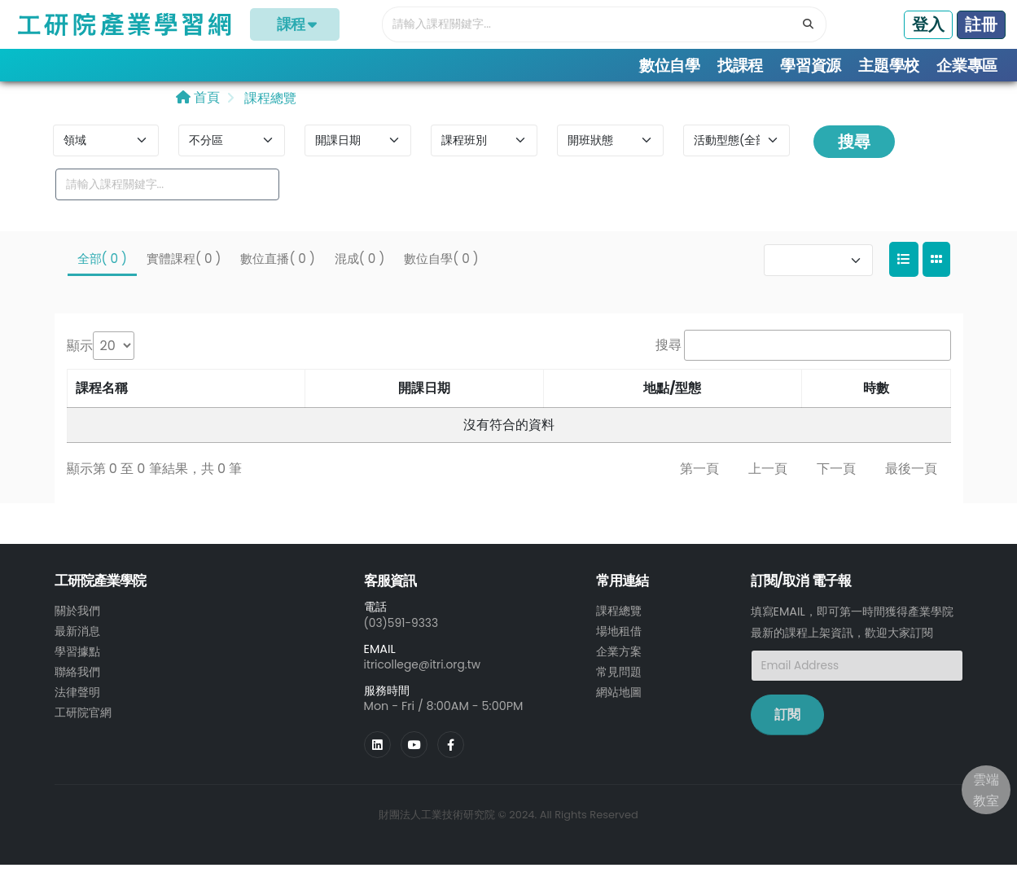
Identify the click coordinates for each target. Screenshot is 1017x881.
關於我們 (77, 628)
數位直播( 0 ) (277, 275)
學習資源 (810, 66)
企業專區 (966, 66)
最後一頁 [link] (911, 485)
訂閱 (787, 732)
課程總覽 (268, 115)
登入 (928, 24)
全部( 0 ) (102, 275)
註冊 (981, 24)
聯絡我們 (77, 686)
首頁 (198, 114)
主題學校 (888, 66)
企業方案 (619, 667)
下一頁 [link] (836, 485)
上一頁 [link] (767, 485)
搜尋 (854, 158)
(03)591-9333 (403, 640)
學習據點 (77, 667)
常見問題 (619, 686)
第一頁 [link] (699, 485)
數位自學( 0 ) (441, 275)
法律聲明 (77, 706)
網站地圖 (619, 706)
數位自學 (669, 66)
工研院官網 (83, 725)
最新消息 (77, 647)
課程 (295, 24)
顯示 (80, 362)
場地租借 (619, 647)
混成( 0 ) (359, 275)
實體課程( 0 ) (184, 275)
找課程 (740, 66)
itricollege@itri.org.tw (425, 681)
